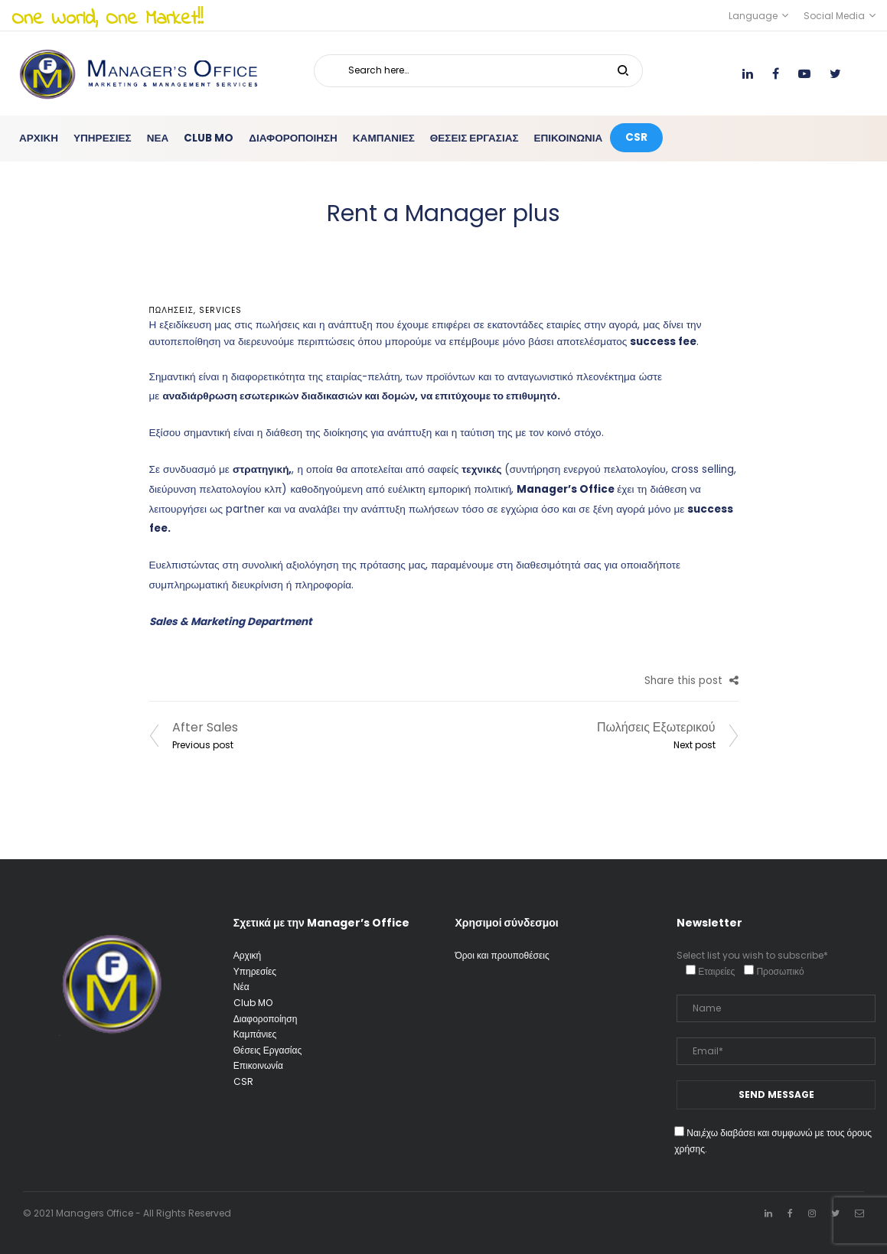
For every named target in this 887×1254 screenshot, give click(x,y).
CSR (243, 1081)
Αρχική (247, 955)
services (220, 310)
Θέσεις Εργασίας (267, 1050)
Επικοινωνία (258, 1065)
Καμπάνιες (255, 1034)
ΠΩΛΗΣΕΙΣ (171, 310)
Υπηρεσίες (254, 971)
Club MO (252, 1002)
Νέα (241, 986)
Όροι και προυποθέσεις (502, 955)
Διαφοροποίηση (265, 1018)
